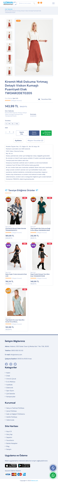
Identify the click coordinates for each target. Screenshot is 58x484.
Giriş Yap (9, 434)
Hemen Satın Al (34, 133)
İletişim (8, 449)
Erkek (8, 376)
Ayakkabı (9, 385)
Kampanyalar (10, 397)
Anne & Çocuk (11, 379)
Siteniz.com (34, 480)
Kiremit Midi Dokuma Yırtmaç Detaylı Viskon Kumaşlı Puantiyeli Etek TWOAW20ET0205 (23, 11)
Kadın (8, 373)
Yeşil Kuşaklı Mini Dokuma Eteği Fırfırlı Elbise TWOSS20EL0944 (40, 229)
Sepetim (9, 437)
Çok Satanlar (9, 9)
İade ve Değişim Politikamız (15, 414)
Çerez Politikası (11, 411)
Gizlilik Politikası (11, 417)
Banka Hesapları (11, 443)
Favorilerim (10, 440)
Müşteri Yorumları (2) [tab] (35, 140)
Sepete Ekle (21, 133)
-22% (18, 21)
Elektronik (9, 388)
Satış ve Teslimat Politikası (15, 408)
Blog (7, 446)
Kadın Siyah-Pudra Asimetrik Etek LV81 (16, 275)
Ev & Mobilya (10, 382)
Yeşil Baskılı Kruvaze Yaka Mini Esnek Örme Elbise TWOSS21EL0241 (15, 321)
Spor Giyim (10, 391)
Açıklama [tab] (18, 140)
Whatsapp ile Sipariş (47, 133)
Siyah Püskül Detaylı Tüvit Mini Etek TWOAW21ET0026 (40, 275)
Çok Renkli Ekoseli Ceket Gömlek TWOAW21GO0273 (16, 229)
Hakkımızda (10, 420)
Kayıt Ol (9, 431)
